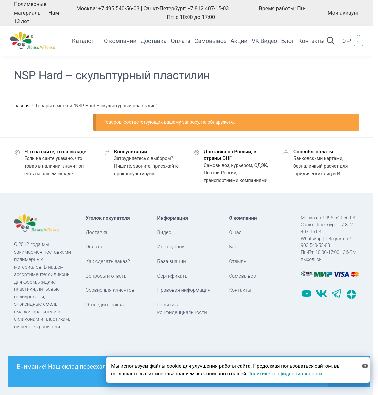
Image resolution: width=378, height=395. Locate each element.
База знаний (171, 261)
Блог (234, 247)
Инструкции (171, 247)
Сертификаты (173, 276)
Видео (164, 232)
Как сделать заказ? (108, 261)
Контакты (240, 290)
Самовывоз (242, 276)
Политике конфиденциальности (284, 374)
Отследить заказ (105, 305)
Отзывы (238, 261)
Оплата (94, 247)
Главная (21, 105)
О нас (235, 232)
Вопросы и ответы (107, 276)
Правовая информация (184, 290)
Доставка (96, 232)
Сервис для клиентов (110, 290)
